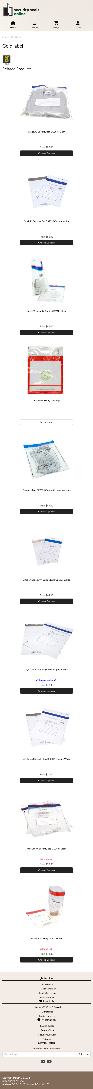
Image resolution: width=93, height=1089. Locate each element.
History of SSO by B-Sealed (47, 1007)
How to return (47, 997)
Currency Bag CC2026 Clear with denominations (47, 490)
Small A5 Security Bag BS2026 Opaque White (46, 221)
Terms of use (47, 1030)
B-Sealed (25, 1077)
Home (5, 37)
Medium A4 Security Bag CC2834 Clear (46, 848)
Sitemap (47, 1039)
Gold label (16, 37)
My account (47, 984)
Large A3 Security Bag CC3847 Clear (46, 131)
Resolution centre (47, 993)
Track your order (47, 988)
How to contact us (47, 1016)
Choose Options (46, 153)
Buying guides (47, 1025)
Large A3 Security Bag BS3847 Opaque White (46, 669)
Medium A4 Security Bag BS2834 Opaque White (46, 759)
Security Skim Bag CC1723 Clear (46, 938)
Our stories (47, 1011)
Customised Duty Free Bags (46, 400)
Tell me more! (46, 422)
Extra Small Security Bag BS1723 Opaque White (46, 579)
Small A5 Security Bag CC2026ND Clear (46, 311)
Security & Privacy (47, 1034)
